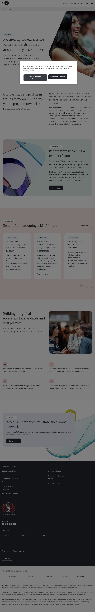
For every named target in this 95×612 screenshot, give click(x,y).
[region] (48, 72)
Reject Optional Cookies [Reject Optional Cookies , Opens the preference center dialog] (35, 78)
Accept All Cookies (57, 76)
